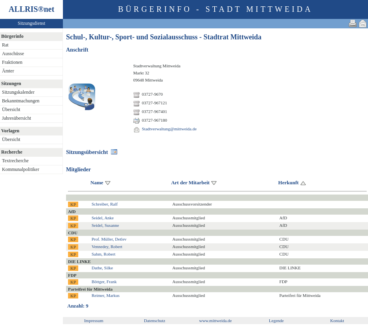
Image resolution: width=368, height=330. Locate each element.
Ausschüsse (13, 53)
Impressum (93, 320)
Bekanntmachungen (20, 101)
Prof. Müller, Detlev (109, 239)
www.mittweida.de (215, 320)
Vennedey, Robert (107, 246)
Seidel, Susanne (105, 225)
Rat (5, 45)
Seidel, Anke (103, 217)
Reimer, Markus (106, 295)
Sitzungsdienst (31, 23)
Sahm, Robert (104, 254)
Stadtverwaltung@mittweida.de (169, 128)
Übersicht (11, 109)
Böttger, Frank (104, 281)
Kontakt (337, 320)
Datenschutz (154, 320)
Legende (276, 320)
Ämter (8, 71)
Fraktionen (12, 62)
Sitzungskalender (18, 92)
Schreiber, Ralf (105, 204)
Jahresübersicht (16, 118)
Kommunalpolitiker (20, 169)
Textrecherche (15, 160)
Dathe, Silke (102, 267)
